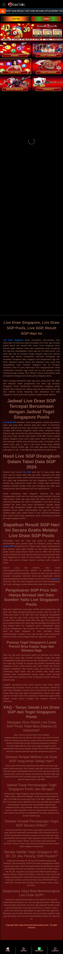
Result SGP (8, 546)
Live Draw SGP (9, 422)
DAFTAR (16, 19)
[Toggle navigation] (4, 4)
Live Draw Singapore (13, 340)
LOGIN (46, 19)
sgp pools (55, 579)
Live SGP (26, 472)
